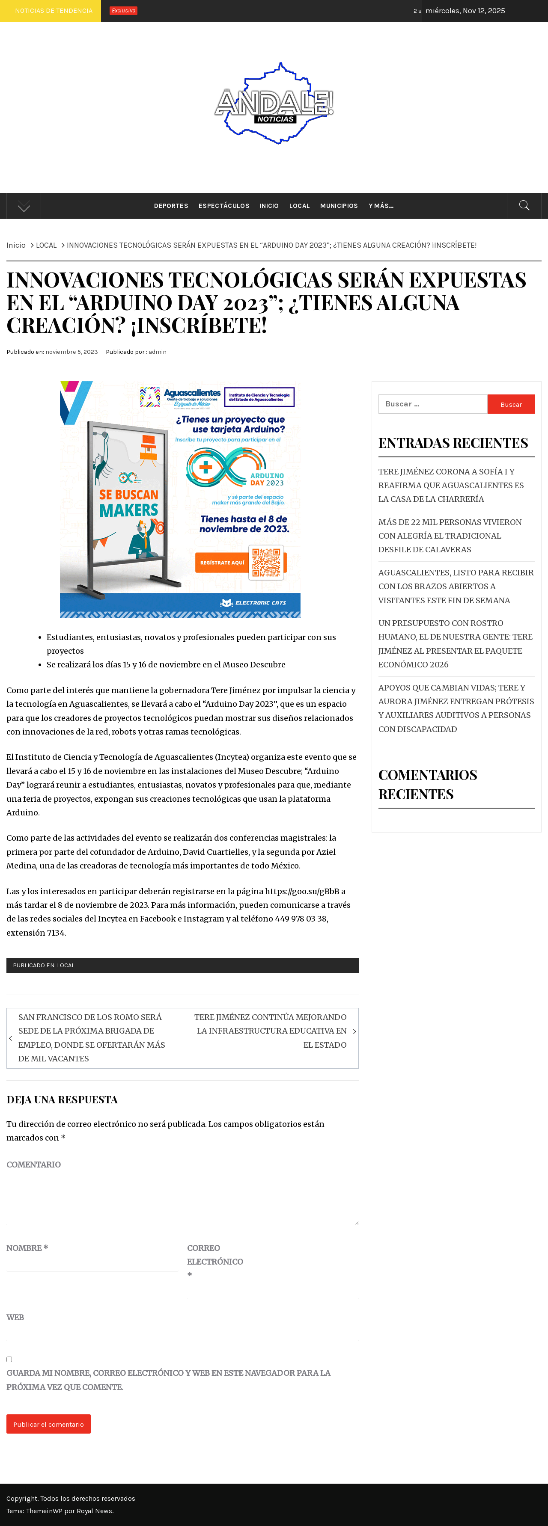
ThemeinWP (45, 1511)
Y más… (381, 206)
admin (158, 352)
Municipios (339, 206)
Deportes (171, 206)
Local (299, 206)
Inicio (269, 206)
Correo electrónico (208, 1262)
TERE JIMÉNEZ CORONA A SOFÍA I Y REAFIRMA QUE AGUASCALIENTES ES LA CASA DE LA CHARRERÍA (451, 485)
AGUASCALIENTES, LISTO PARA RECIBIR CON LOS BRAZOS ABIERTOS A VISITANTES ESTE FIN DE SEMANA (456, 586)
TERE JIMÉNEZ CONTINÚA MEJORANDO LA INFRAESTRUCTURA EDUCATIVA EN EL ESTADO (270, 1031)
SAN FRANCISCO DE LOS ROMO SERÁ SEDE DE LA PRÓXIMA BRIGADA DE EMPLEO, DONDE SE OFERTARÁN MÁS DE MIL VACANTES (91, 1038)
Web (15, 1317)
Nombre (27, 1248)
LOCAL (65, 965)
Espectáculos (224, 206)
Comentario (33, 1165)
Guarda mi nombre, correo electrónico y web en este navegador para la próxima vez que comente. (168, 1380)
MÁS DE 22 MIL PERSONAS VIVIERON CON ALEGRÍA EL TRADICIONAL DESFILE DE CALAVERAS (450, 536)
